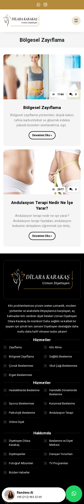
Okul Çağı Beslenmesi (60, 365)
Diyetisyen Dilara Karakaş (16, 442)
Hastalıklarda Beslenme (21, 390)
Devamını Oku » (42, 135)
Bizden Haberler (16, 472)
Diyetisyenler (14, 454)
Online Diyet (13, 422)
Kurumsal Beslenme (59, 403)
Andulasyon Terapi (58, 412)
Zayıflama (12, 347)
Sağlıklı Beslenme (58, 356)
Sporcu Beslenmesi (18, 403)
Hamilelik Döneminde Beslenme (60, 392)
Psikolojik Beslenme (19, 412)
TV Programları (56, 463)
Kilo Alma (53, 347)
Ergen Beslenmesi (17, 375)
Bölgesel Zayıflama (18, 356)
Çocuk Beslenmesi (18, 365)
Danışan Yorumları (58, 454)
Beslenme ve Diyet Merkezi (58, 442)
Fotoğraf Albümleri (18, 463)
